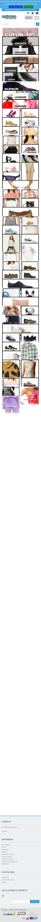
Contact (4, 831)
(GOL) (29, 17)
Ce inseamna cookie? (15, 7)
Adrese (4, 882)
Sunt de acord (28, 7)
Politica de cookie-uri (8, 854)
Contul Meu (5, 877)
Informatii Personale (8, 880)
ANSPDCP (5, 864)
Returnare (5, 849)
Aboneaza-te (34, 901)
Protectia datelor (7, 857)
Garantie (4, 852)
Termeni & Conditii (7, 859)
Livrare (4, 847)
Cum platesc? (6, 845)
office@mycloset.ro (9, 827)
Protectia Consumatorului (10, 861)
